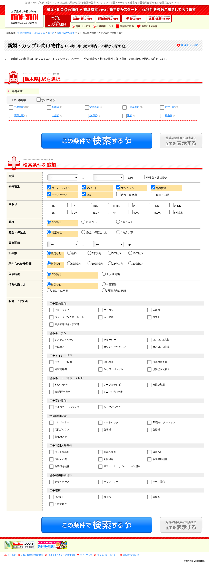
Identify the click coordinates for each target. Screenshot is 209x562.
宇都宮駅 (19, 107)
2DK (154, 205)
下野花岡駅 (133, 107)
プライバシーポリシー (107, 555)
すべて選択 (46, 100)
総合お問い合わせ (131, 555)
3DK (72, 212)
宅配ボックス (59, 430)
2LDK (175, 205)
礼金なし (89, 222)
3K (51, 212)
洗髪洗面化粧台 (158, 369)
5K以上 (176, 212)
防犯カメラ (58, 437)
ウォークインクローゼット (66, 317)
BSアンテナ (58, 385)
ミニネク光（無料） (112, 392)
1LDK (114, 205)
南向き (153, 497)
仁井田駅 (170, 107)
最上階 (104, 497)
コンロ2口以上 (158, 340)
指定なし (54, 222)
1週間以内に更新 (114, 290)
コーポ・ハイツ (58, 187)
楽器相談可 (107, 452)
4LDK (155, 212)
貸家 (87, 194)
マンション (125, 187)
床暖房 (153, 310)
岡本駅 (55, 107)
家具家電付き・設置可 (64, 324)
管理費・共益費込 (154, 177)
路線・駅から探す (66, 32)
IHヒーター (107, 340)
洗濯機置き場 (157, 362)
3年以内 (94, 253)
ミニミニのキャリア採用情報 (61, 555)
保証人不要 (58, 459)
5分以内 (74, 263)
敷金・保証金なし (95, 232)
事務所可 (154, 452)
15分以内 (116, 263)
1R (51, 205)
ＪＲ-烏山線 (18, 100)
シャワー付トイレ (110, 369)
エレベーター (59, 423)
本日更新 (109, 284)
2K (133, 205)
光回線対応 (156, 385)
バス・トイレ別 (60, 362)
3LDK (93, 212)
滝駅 (129, 115)
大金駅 (55, 115)
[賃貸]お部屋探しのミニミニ (31, 32)
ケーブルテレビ (109, 385)
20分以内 (136, 263)
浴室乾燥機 (58, 369)
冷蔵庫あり (58, 347)
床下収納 (105, 317)
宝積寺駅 (94, 107)
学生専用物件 (157, 459)
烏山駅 (168, 115)
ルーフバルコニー (110, 407)
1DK (93, 205)
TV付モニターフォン (161, 423)
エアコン (105, 310)
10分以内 (95, 263)
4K (112, 212)
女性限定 (105, 459)
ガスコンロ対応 (158, 347)
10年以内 (136, 253)
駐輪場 (153, 430)
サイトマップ (86, 555)
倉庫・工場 (160, 194)
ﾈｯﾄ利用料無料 (60, 392)
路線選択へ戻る (189, 45)
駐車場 (104, 430)
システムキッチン (61, 340)
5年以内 (115, 253)
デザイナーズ (59, 482)
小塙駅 (93, 115)
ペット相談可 (59, 452)
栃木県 (51, 32)
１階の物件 (58, 504)
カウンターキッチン (112, 347)
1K (71, 205)
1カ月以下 (125, 222)
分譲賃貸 (158, 187)
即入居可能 (111, 274)
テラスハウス (57, 194)
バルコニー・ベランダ (64, 407)
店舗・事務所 (127, 194)
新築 (72, 253)
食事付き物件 (59, 467)
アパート (89, 187)
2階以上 (56, 497)
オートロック (108, 423)
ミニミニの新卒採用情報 (32, 555)
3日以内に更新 (57, 290)
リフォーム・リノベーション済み (119, 467)
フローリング (59, 310)
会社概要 (12, 555)
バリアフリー (108, 482)
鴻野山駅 (19, 115)
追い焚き (105, 362)
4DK (134, 212)
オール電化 (156, 482)
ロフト (153, 317)
